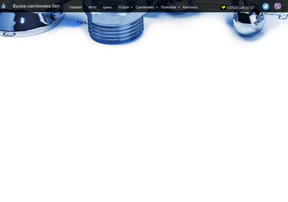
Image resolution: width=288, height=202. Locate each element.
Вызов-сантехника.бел (33, 6)
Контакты (190, 7)
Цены (107, 7)
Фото (92, 7)
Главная (75, 7)
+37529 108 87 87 (240, 8)
